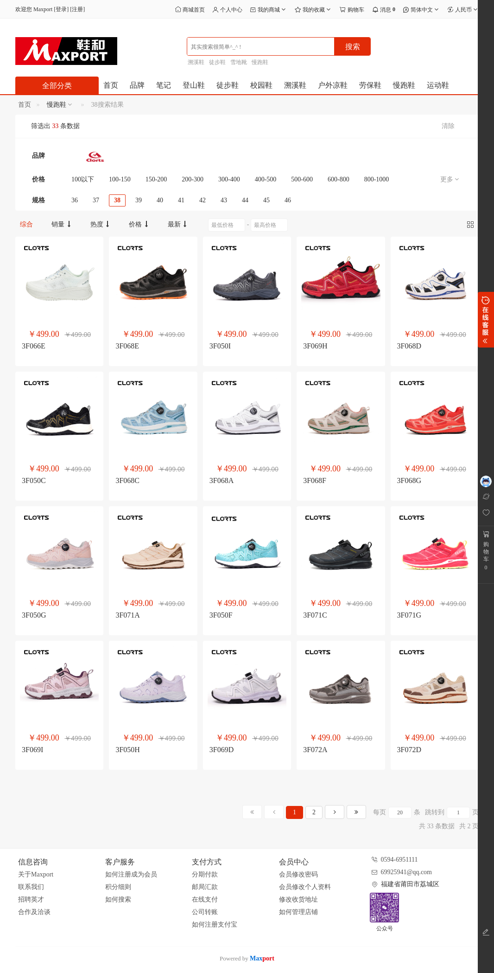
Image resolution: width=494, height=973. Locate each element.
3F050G (34, 615)
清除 (448, 125)
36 (74, 200)
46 (288, 200)
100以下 (82, 179)
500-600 (302, 179)
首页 (110, 85)
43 (224, 200)
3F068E (127, 346)
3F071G (409, 615)
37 (96, 200)
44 (245, 200)
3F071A (127, 615)
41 (181, 200)
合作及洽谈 (34, 912)
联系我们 (31, 886)
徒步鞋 (217, 62)
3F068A (221, 480)
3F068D (409, 346)
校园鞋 (261, 85)
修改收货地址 (298, 899)
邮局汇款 (205, 886)
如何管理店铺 (298, 912)
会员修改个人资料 (305, 886)
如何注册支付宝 (214, 924)
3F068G (409, 480)
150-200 (156, 179)
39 (138, 200)
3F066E (33, 346)
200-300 (192, 179)
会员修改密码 (298, 874)
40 (160, 200)
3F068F (314, 480)
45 (266, 200)
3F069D (221, 750)
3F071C (315, 615)
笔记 (163, 85)
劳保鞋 (370, 85)
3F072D (409, 750)
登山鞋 (194, 85)
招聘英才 (31, 899)
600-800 (338, 179)
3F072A (315, 750)
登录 (61, 9)
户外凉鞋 (333, 85)
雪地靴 (238, 62)
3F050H (127, 750)
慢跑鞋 (260, 62)
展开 (486, 320)
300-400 (229, 179)
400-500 (266, 179)
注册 (77, 9)
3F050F (221, 615)
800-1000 (376, 179)
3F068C (127, 480)
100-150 (120, 179)
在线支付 (205, 899)
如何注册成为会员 (131, 874)
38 (117, 200)
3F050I (220, 346)
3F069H (315, 346)
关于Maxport (35, 874)
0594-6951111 (399, 859)
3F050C (34, 480)
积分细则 (118, 886)
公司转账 (205, 912)
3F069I (32, 750)
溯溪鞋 (196, 62)
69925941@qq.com (406, 872)
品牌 (137, 85)
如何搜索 (118, 899)
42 (202, 200)
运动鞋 (438, 85)
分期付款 (205, 874)
